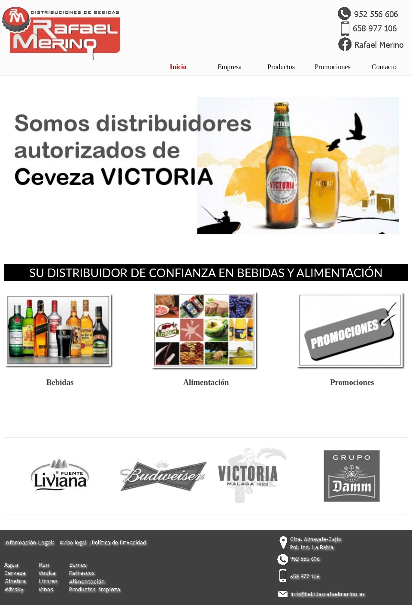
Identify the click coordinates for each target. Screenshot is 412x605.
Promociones (333, 66)
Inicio (178, 66)
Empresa (230, 66)
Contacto (384, 66)
